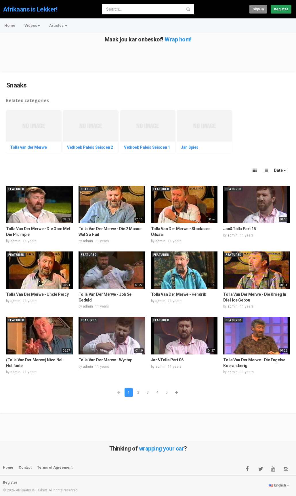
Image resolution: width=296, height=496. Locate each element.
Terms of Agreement (54, 468)
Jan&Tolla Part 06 (167, 360)
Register (281, 9)
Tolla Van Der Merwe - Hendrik (178, 294)
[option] (34, 132)
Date (280, 170)
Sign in (258, 9)
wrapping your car (161, 448)
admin (15, 241)
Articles (58, 25)
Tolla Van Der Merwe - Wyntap (105, 360)
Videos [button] (32, 25)
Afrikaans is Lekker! (30, 9)
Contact (25, 468)
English (279, 485)
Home (9, 25)
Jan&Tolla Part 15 (239, 228)
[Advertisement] (147, 55)
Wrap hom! (178, 39)
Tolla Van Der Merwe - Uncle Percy (37, 294)
